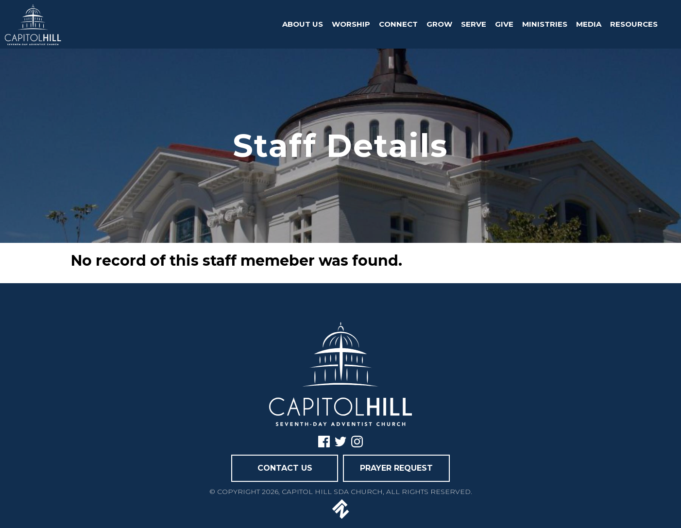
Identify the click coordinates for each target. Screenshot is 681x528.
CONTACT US (284, 468)
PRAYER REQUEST (396, 468)
